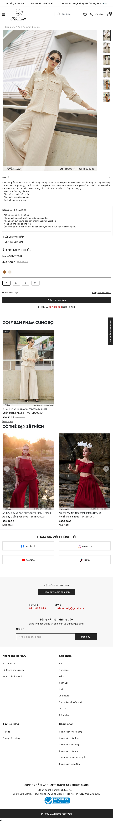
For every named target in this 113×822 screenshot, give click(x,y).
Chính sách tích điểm (70, 764)
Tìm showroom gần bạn (56, 592)
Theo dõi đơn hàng (68, 3)
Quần (61, 689)
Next (106, 469)
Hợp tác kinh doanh (12, 676)
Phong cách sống (11, 738)
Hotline (42, 3)
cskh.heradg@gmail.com (70, 608)
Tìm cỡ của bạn (10, 292)
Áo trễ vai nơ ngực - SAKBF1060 (76, 516)
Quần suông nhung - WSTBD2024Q (22, 412)
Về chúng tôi (9, 663)
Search (58, 14)
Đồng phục (64, 715)
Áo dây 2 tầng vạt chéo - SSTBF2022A (23, 516)
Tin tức (6, 732)
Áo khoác (63, 670)
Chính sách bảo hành (69, 738)
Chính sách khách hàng (70, 732)
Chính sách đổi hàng (69, 744)
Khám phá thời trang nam (92, 3)
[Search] (68, 14)
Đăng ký (85, 636)
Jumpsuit (64, 696)
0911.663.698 (37, 608)
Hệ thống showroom (15, 3)
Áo (60, 663)
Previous (7, 469)
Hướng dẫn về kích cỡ (101, 293)
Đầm (61, 676)
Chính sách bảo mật (69, 751)
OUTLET (63, 708)
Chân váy (63, 683)
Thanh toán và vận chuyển (72, 757)
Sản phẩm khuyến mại (70, 702)
